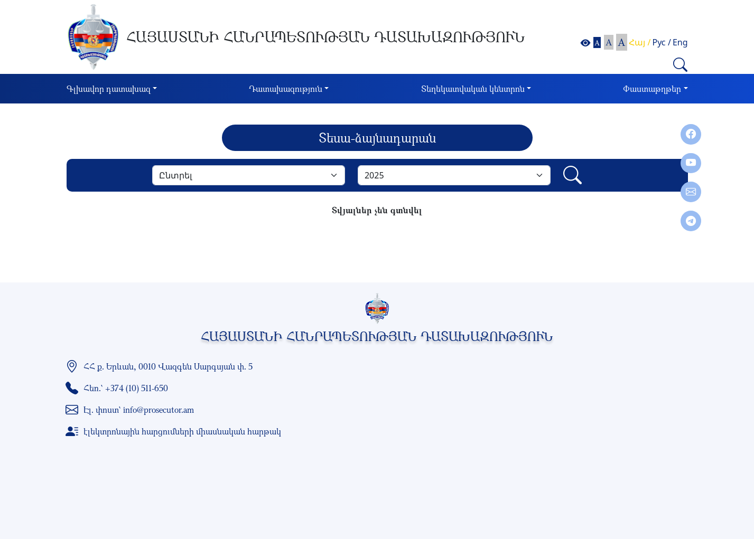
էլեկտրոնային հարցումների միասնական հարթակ (182, 431)
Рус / (662, 42)
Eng (680, 42)
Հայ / (639, 42)
